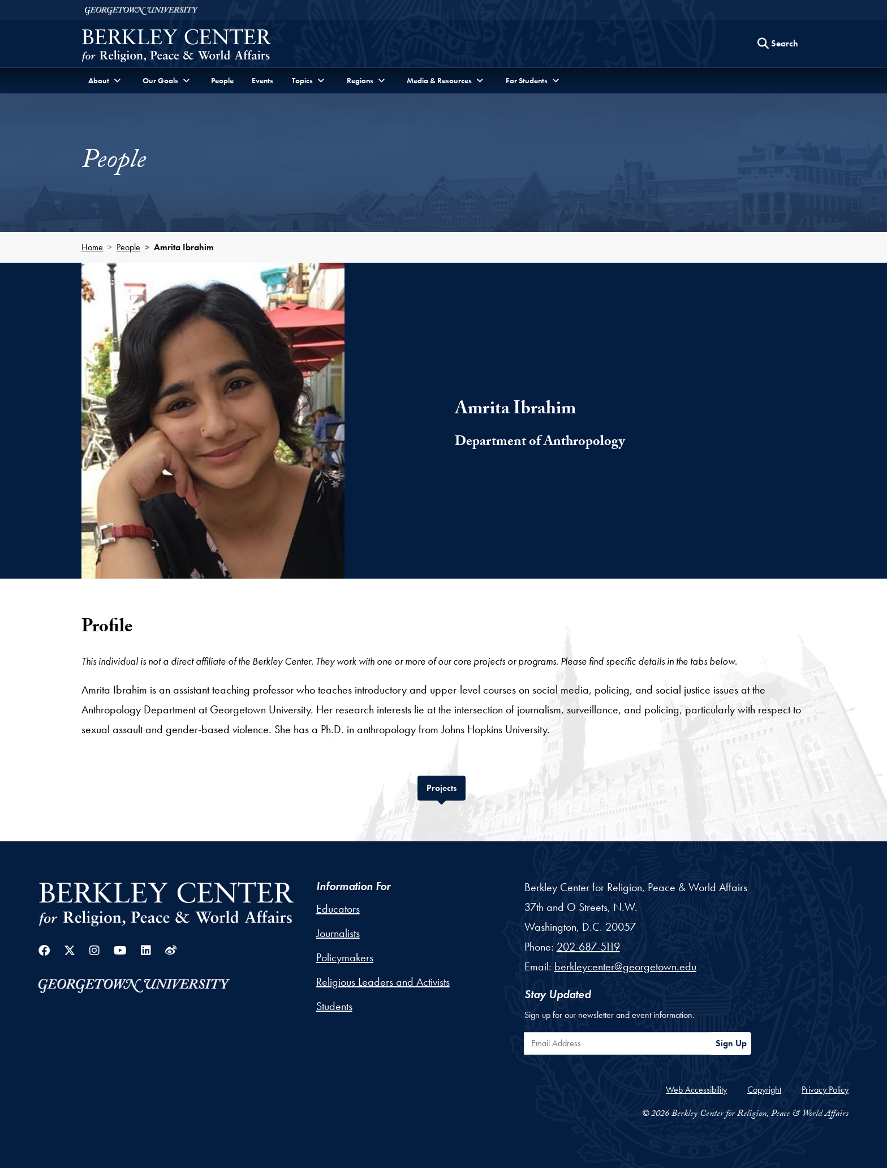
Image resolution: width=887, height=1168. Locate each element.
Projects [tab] (446, 787)
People (222, 80)
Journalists (338, 933)
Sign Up (731, 1043)
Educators (338, 908)
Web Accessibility (696, 1090)
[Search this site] (778, 43)
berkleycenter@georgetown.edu (625, 966)
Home (92, 247)
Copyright (764, 1090)
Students (334, 1006)
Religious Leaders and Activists (383, 981)
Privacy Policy (825, 1090)
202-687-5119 (588, 946)
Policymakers (344, 957)
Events (262, 80)
